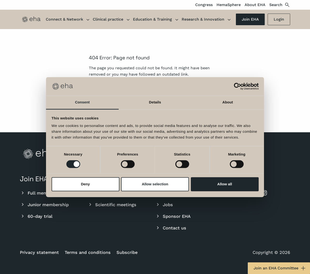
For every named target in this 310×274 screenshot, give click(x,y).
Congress (204, 4)
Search (279, 5)
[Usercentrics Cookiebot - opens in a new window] (237, 86)
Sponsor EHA (173, 216)
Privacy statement (39, 252)
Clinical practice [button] (112, 20)
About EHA (255, 4)
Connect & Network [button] (68, 20)
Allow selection (155, 184)
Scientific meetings (111, 204)
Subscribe (127, 252)
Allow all (224, 184)
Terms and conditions (88, 252)
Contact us (170, 228)
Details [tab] (155, 102)
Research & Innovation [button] (207, 20)
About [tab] (227, 102)
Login (279, 19)
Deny (85, 184)
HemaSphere (229, 4)
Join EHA (250, 19)
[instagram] (264, 193)
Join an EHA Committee (280, 268)
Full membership (41, 193)
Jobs (164, 204)
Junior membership (44, 204)
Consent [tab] (82, 102)
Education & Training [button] (156, 20)
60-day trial (36, 216)
